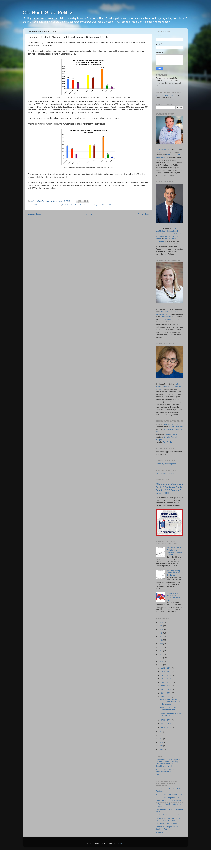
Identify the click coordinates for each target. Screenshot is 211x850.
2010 (161, 742)
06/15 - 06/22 (166, 727)
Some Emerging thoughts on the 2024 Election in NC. (173, 596)
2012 (161, 735)
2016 (161, 658)
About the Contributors (165, 95)
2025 (161, 626)
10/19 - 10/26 (166, 675)
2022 (161, 636)
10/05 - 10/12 (166, 682)
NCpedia (159, 832)
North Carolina (68, 205)
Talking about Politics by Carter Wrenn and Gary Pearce (168, 819)
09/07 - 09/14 (166, 697)
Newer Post (34, 214)
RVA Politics (167, 442)
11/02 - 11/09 (166, 668)
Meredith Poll (166, 317)
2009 (161, 746)
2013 (161, 732)
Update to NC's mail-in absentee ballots (169, 709)
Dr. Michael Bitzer (163, 150)
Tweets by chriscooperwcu (166, 464)
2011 (161, 739)
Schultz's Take (171, 434)
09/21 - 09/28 (166, 689)
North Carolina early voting (86, 205)
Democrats (50, 205)
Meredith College (171, 319)
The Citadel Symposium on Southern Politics (167, 828)
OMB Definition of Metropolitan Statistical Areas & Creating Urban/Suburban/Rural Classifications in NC (168, 762)
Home (89, 214)
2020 (161, 644)
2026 (161, 622)
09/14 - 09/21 (166, 693)
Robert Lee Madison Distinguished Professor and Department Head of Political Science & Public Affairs (169, 233)
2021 (161, 640)
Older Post (144, 214)
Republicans (103, 205)
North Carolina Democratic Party (169, 794)
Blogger (120, 843)
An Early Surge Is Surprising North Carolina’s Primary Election (174, 551)
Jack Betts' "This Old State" (167, 824)
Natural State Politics (172, 424)
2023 (161, 633)
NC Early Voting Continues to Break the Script (174, 573)
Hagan (58, 205)
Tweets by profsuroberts (165, 473)
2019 (161, 647)
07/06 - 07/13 (166, 720)
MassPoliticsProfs (176, 427)
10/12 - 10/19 (166, 679)
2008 (161, 749)
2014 (161, 665)
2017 (161, 654)
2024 (161, 629)
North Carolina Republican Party (169, 798)
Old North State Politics (48, 12)
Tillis (111, 205)
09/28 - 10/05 (166, 686)
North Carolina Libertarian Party (168, 801)
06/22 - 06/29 (166, 724)
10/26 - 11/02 (166, 672)
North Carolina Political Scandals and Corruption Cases (169, 770)
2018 (161, 651)
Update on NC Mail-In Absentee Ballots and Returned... (170, 702)
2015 (161, 661)
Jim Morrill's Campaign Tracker (168, 815)
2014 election (39, 205)
